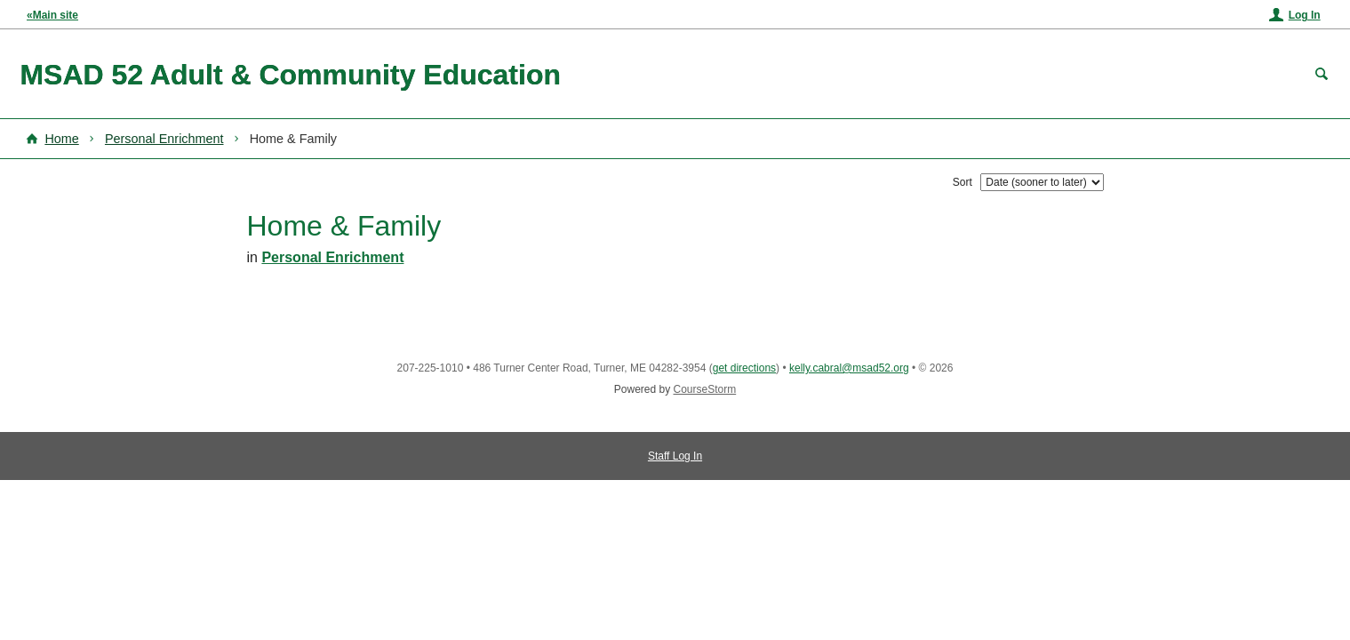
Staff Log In (675, 456)
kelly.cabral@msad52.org (849, 368)
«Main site (52, 15)
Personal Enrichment (164, 139)
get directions (744, 368)
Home (61, 139)
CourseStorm (705, 389)
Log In (1305, 15)
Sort (962, 182)
